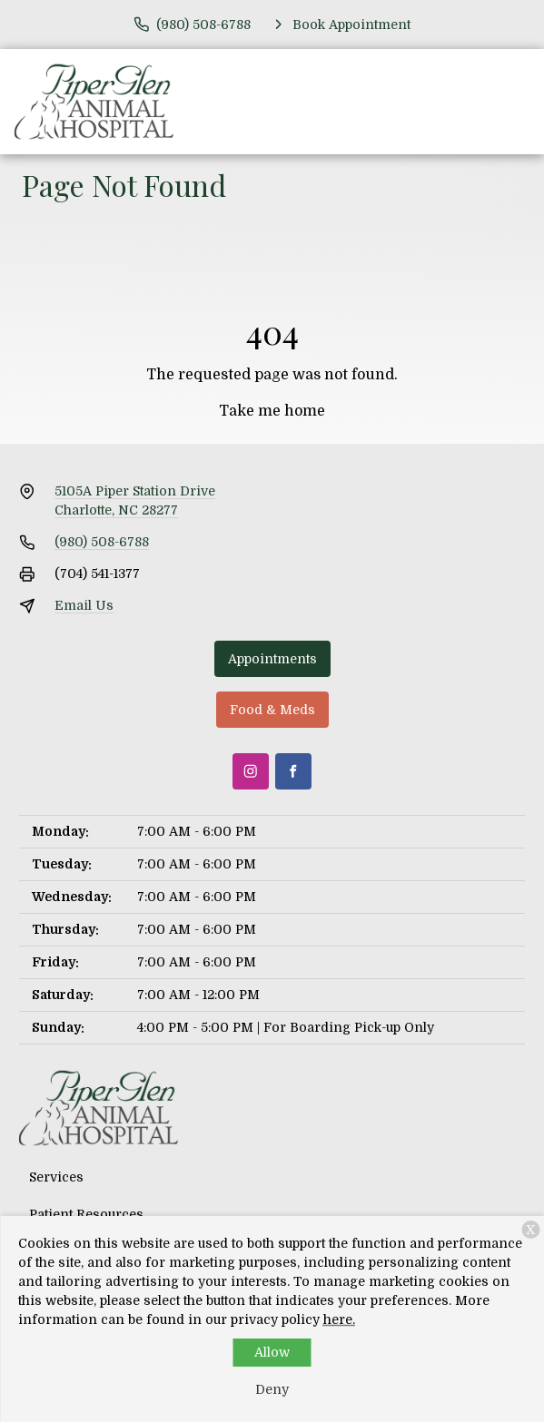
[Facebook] (293, 771)
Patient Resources (86, 1214)
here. (339, 1319)
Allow (272, 1352)
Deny (272, 1389)
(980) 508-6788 (101, 541)
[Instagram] (250, 771)
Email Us (84, 605)
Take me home (272, 411)
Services (56, 1177)
